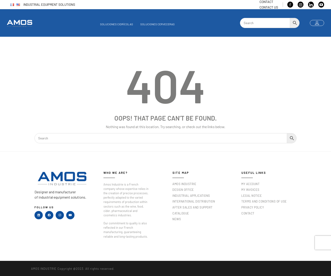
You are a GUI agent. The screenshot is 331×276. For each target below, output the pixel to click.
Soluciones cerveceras (157, 24)
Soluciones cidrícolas (116, 24)
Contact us (269, 7)
